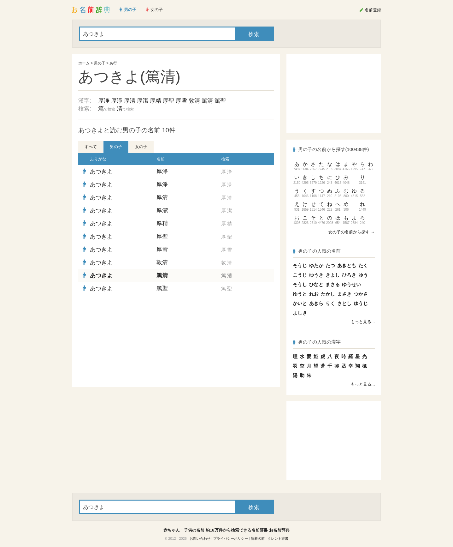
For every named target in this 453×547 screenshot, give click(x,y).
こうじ (300, 275)
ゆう (363, 275)
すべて (91, 146)
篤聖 (220, 101)
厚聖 (168, 101)
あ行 (113, 63)
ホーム (84, 63)
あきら (316, 303)
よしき (300, 313)
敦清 (194, 101)
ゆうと (300, 294)
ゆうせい (351, 284)
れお (314, 294)
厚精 (155, 101)
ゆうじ (361, 303)
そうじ (300, 265)
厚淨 (116, 101)
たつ (330, 265)
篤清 (207, 101)
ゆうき (316, 275)
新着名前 (258, 538)
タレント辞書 (278, 538)
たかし (328, 294)
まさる (333, 284)
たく (363, 265)
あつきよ (101, 171)
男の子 (99, 63)
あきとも (346, 265)
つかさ (361, 294)
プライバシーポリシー (230, 538)
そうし (300, 284)
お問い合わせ (200, 538)
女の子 (141, 146)
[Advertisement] (125, 341)
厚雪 (181, 101)
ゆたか (316, 265)
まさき (344, 294)
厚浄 (103, 101)
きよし (333, 275)
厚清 (129, 101)
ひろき (349, 275)
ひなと (316, 284)
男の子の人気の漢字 (317, 342)
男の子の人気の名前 (317, 251)
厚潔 (142, 101)
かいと (300, 303)
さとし (344, 303)
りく (330, 303)
